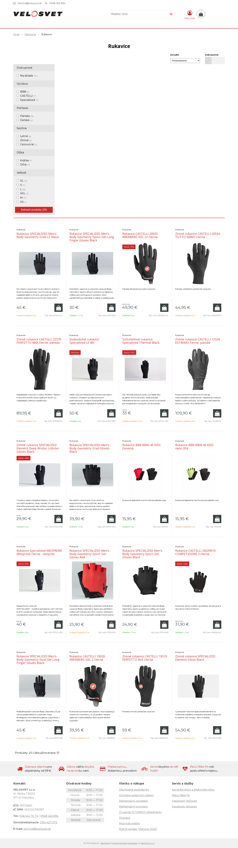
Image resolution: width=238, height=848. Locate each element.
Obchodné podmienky (134, 789)
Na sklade (29, 75)
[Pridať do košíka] (58, 308)
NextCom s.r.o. (148, 843)
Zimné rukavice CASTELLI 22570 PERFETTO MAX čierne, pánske (39, 341)
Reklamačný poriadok (133, 801)
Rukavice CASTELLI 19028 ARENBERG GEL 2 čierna (87, 658)
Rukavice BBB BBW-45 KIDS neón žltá (194, 446)
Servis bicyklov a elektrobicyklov (193, 789)
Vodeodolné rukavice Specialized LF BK (84, 341)
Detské (26, 120)
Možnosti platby (129, 823)
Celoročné (28, 144)
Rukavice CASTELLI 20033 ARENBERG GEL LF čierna (140, 235)
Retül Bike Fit (181, 795)
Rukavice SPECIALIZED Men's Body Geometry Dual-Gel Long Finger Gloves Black (38, 659)
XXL (24, 193)
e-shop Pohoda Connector (124, 843)
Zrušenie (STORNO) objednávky (140, 812)
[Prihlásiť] (190, 14)
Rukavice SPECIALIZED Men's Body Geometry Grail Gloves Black (89, 448)
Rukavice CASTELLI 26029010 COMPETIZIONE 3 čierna (195, 552)
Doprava (124, 817)
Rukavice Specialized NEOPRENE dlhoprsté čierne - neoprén (39, 552)
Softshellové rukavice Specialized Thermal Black (140, 341)
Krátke (26, 160)
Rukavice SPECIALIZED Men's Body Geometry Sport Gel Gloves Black (142, 554)
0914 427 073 (48, 822)
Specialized (29, 100)
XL (23, 180)
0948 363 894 (57, 3)
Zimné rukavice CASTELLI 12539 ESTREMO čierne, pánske (197, 341)
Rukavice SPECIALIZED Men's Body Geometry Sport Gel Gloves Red (89, 554)
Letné (25, 136)
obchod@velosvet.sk (29, 3)
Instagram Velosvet (184, 801)
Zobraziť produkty (34, 209)
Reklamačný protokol (133, 806)
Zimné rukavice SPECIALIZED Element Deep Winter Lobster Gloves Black (38, 448)
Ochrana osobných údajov (136, 795)
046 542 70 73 (29, 816)
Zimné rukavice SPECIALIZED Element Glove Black (195, 658)
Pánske (27, 116)
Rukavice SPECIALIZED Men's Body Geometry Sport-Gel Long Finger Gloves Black (91, 237)
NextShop (105, 843)
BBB (24, 91)
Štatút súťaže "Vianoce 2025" (138, 829)
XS (23, 202)
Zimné (26, 140)
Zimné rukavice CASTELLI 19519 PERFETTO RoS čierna (144, 658)
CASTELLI (28, 95)
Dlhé (25, 164)
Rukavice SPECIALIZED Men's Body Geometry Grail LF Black (38, 235)
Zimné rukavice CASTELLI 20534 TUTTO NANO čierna (197, 235)
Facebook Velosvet (184, 806)
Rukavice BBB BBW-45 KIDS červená (141, 446)
